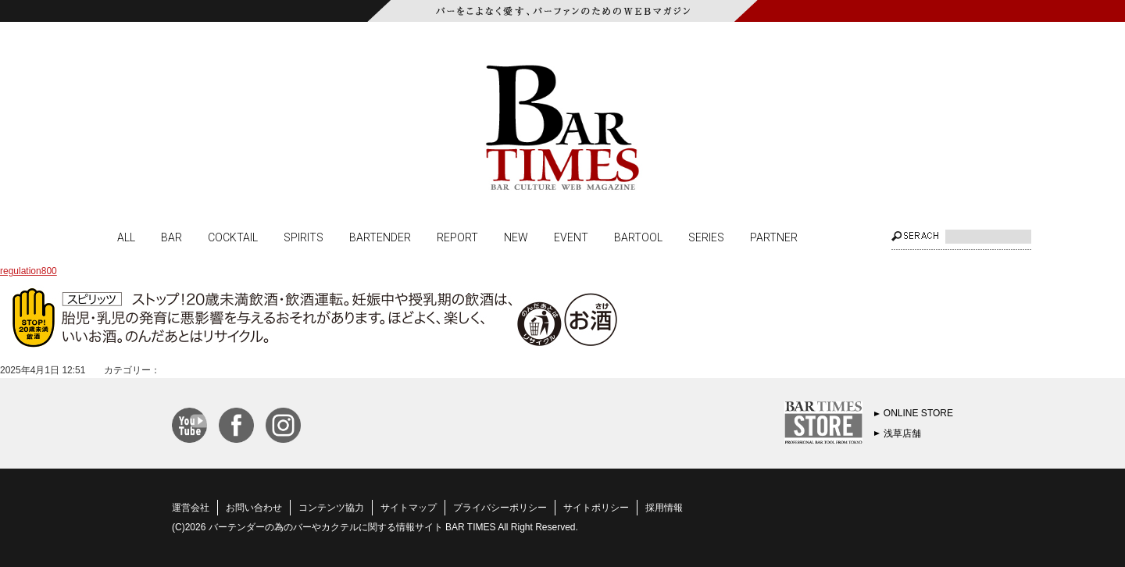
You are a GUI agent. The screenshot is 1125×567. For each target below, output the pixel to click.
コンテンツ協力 (331, 507)
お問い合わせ (254, 507)
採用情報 (664, 507)
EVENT (571, 236)
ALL (126, 236)
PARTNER (774, 236)
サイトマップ (408, 507)
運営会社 (190, 507)
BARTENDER (380, 236)
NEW (516, 236)
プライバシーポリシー (500, 507)
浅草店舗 (902, 433)
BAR (171, 236)
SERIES (706, 236)
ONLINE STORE (918, 413)
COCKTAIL (233, 236)
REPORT (457, 236)
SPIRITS (303, 236)
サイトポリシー (596, 507)
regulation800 (28, 271)
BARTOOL (638, 236)
